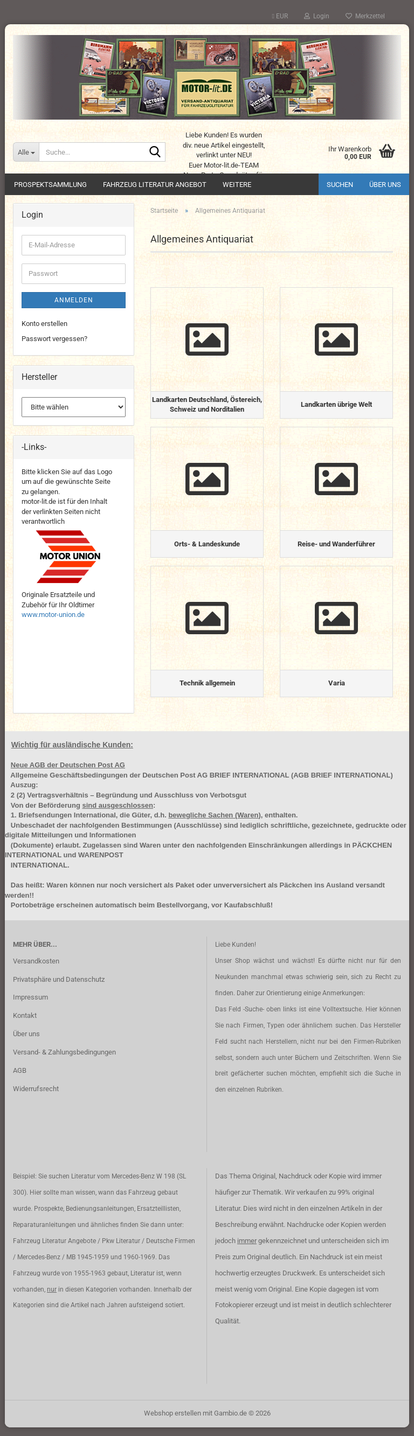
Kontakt (25, 1024)
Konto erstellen (44, 324)
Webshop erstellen (172, 1422)
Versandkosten (36, 969)
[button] (280, 16)
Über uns (385, 185)
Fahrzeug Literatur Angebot (154, 185)
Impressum (30, 1006)
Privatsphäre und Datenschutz (59, 987)
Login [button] (316, 16)
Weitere (237, 185)
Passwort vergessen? (54, 339)
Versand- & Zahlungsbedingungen (64, 1061)
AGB (19, 1079)
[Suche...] (26, 152)
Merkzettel (365, 16)
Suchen (340, 185)
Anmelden (73, 300)
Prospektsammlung (50, 185)
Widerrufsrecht (36, 1097)
